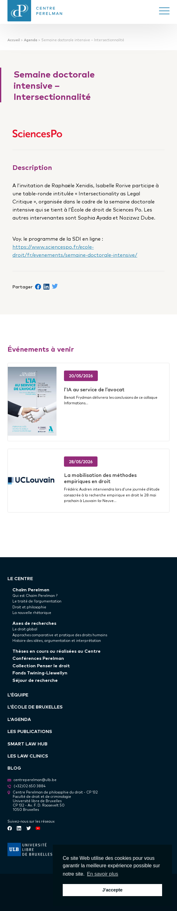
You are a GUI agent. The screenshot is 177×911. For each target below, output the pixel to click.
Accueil (13, 40)
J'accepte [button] (112, 889)
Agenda (30, 40)
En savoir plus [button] (102, 874)
